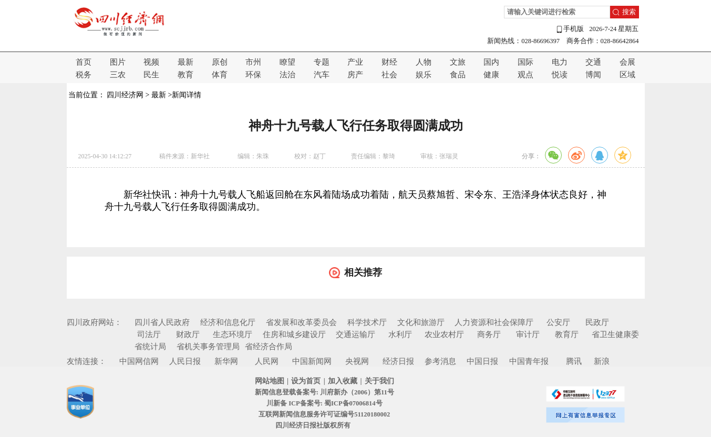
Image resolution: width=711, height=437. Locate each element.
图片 (118, 62)
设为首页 (306, 381)
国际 (525, 62)
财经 (389, 62)
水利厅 (400, 334)
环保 (253, 74)
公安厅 (558, 322)
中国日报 (482, 361)
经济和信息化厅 (227, 322)
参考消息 (440, 361)
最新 (185, 62)
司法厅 (149, 334)
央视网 (357, 361)
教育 (185, 74)
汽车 (321, 74)
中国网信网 (139, 361)
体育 (220, 74)
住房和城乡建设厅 (294, 334)
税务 (83, 74)
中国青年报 (529, 361)
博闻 (593, 74)
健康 (491, 74)
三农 (118, 74)
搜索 (629, 12)
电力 (560, 62)
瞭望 (287, 62)
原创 (220, 62)
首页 (83, 62)
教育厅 (567, 334)
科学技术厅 (367, 322)
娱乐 (423, 74)
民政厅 (597, 322)
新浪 (602, 361)
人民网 (267, 361)
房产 (355, 74)
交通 (593, 62)
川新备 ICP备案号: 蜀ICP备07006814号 (324, 403)
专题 (321, 62)
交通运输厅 (355, 334)
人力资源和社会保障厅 (494, 322)
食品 (458, 74)
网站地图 (269, 381)
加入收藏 (342, 381)
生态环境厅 (232, 334)
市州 (253, 62)
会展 (627, 62)
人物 (423, 62)
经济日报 (398, 361)
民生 (151, 74)
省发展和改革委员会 (301, 322)
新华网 (226, 361)
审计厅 (528, 334)
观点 (525, 74)
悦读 (560, 74)
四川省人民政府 (162, 322)
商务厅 (489, 334)
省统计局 (150, 346)
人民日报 (185, 361)
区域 (627, 74)
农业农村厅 (444, 334)
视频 (151, 62)
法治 (287, 74)
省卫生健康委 (615, 334)
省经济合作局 (268, 346)
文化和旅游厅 (421, 322)
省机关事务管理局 (208, 346)
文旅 (458, 62)
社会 (389, 74)
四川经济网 (125, 95)
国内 (491, 62)
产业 (355, 62)
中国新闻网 (312, 361)
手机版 (569, 29)
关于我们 (379, 381)
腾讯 (574, 361)
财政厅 (188, 334)
